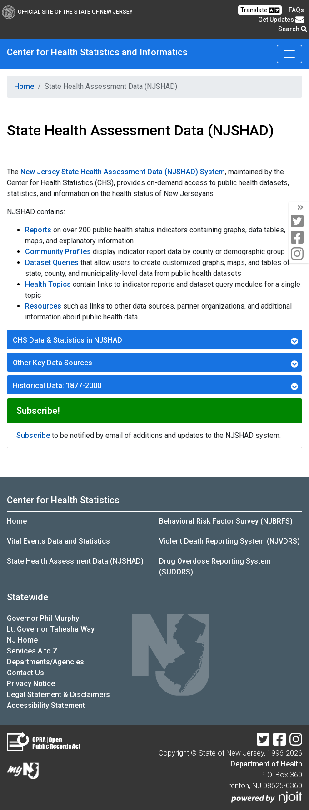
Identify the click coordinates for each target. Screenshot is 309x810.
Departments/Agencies (45, 662)
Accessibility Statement (46, 705)
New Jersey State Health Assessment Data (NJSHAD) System (122, 171)
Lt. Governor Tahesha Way (51, 629)
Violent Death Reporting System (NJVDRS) (229, 541)
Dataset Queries (52, 262)
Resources (43, 306)
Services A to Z (32, 651)
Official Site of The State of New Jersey (67, 12)
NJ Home (22, 640)
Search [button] (292, 29)
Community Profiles (58, 251)
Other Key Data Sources (155, 363)
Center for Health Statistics (63, 500)
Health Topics (48, 284)
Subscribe (33, 435)
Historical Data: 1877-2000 (155, 385)
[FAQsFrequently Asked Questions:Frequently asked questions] (296, 10)
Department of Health (266, 764)
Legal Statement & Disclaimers (58, 694)
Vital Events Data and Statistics (58, 541)
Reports (38, 230)
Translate (259, 10)
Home (24, 86)
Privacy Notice (31, 683)
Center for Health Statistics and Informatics (97, 52)
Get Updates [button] (281, 19)
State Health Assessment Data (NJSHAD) (75, 561)
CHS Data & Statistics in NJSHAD (155, 340)
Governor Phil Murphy (43, 618)
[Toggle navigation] (289, 54)
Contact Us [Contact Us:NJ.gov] (25, 672)
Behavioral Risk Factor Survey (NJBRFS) (226, 521)
